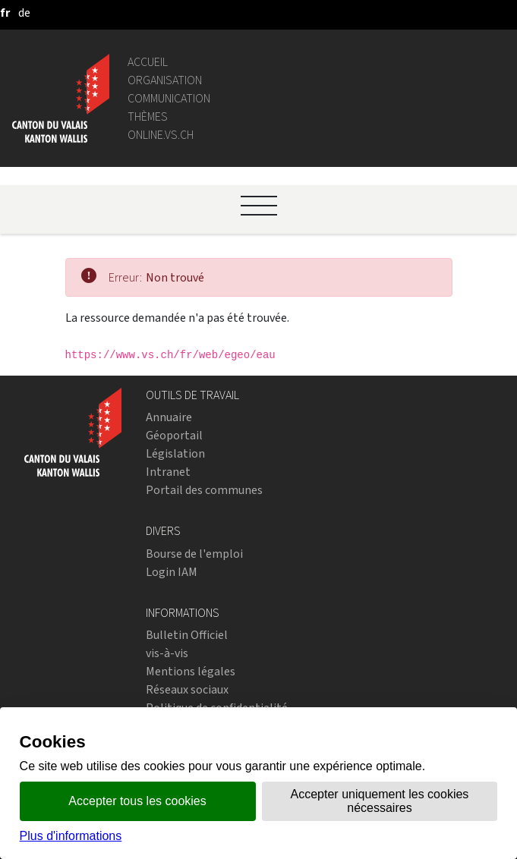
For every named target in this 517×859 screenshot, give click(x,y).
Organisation (165, 80)
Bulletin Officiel (187, 635)
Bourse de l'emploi (194, 554)
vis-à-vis (167, 653)
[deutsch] (24, 12)
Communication (169, 98)
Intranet (168, 472)
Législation (175, 453)
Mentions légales (190, 671)
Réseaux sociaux (187, 689)
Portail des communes (204, 490)
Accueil (148, 62)
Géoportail (174, 435)
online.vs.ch (161, 135)
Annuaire (169, 417)
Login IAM (171, 572)
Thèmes (148, 116)
